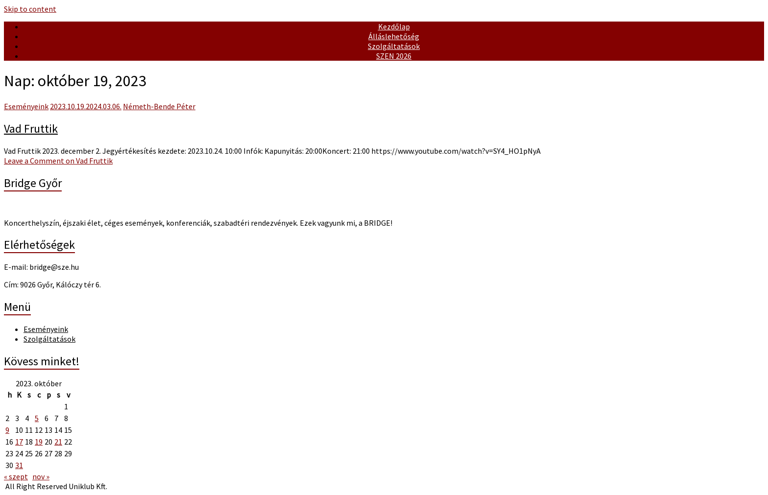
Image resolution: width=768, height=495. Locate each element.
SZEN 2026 (393, 56)
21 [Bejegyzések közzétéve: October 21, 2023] (58, 442)
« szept (16, 476)
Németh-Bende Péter (159, 106)
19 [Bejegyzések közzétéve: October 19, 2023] (39, 442)
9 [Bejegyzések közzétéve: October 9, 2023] (7, 430)
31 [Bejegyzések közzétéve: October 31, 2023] (19, 465)
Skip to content (30, 9)
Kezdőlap (394, 26)
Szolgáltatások (394, 46)
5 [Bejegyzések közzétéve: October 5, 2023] (37, 418)
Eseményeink (26, 106)
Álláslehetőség (393, 36)
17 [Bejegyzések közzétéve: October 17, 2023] (19, 442)
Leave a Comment (58, 160)
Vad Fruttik (31, 128)
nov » (40, 476)
